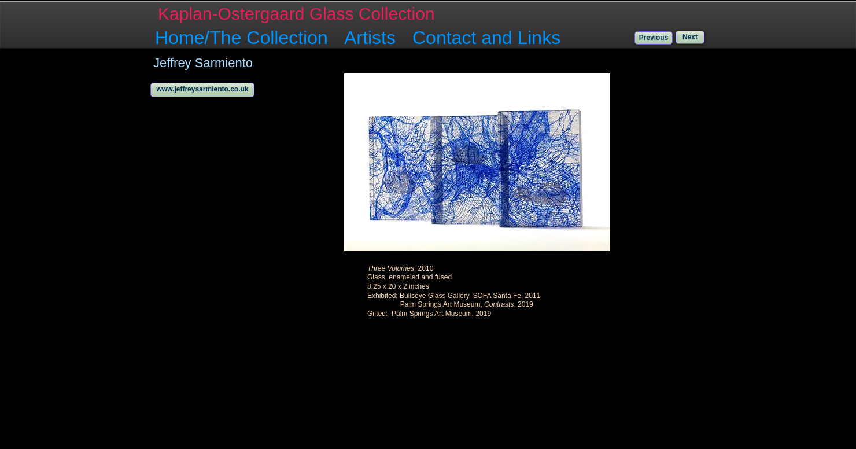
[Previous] (653, 38)
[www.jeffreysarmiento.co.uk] (202, 90)
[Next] (690, 37)
